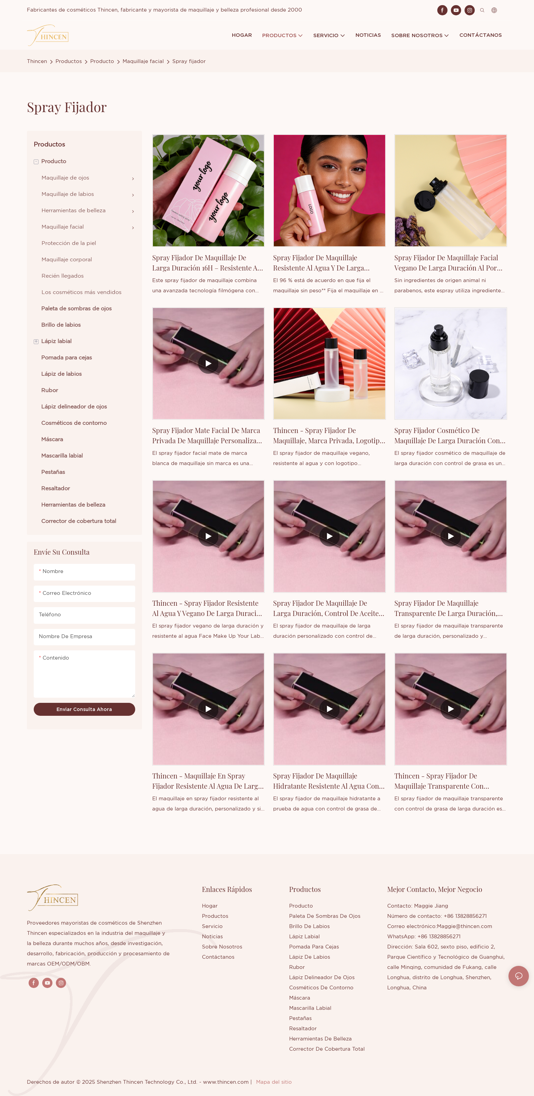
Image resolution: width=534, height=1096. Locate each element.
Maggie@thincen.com (464, 926)
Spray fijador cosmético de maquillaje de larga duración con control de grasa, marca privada (447, 436)
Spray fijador (189, 61)
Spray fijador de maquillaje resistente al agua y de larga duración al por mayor (318, 263)
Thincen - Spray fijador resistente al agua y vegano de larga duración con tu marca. (208, 608)
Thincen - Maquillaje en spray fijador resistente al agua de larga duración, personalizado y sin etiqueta (207, 781)
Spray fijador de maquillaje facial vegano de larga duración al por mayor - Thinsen (446, 263)
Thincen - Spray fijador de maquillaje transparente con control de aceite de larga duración (439, 781)
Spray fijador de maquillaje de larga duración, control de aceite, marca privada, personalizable (326, 608)
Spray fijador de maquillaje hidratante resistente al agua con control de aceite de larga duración (326, 781)
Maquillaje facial (143, 61)
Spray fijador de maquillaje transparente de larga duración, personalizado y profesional (445, 608)
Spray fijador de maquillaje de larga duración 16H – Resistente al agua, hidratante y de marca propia (207, 263)
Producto (102, 61)
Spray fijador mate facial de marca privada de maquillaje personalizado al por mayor (208, 436)
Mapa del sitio (274, 1082)
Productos (69, 61)
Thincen (37, 61)
